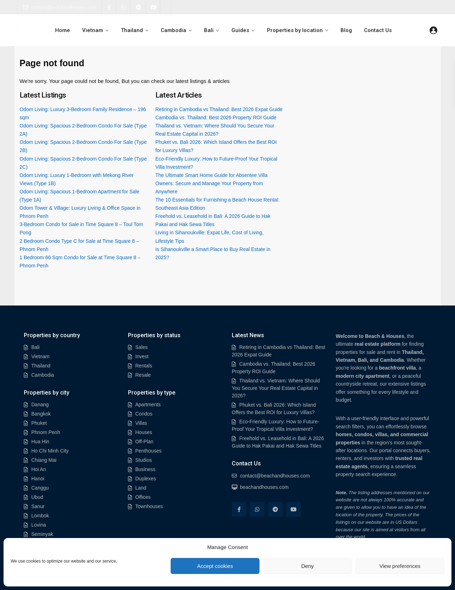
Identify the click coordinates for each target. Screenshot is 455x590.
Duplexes (145, 478)
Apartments (148, 404)
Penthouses (148, 451)
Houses (143, 432)
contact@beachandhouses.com (59, 7)
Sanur (37, 506)
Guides (240, 30)
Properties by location (294, 30)
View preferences (400, 566)
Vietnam (93, 30)
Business (145, 469)
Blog (345, 30)
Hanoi (37, 478)
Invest (142, 356)
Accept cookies (215, 566)
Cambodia (174, 30)
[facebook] (109, 7)
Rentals (143, 366)
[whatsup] (123, 7)
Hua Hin (40, 441)
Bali (209, 30)
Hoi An (38, 469)
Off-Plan (144, 441)
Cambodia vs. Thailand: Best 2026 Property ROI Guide (216, 117)
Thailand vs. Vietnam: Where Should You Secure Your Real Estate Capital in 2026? (276, 388)
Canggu (40, 488)
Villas (141, 423)
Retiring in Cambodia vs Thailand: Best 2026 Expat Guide (219, 109)
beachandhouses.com (264, 487)
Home (64, 30)
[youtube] (152, 7)
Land (140, 488)
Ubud (37, 497)
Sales (141, 347)
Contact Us (376, 30)
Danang (40, 404)
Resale (143, 375)
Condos (143, 414)
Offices (143, 497)
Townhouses (149, 506)
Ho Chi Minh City (50, 451)
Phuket (39, 423)
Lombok (40, 515)
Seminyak (42, 534)
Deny (307, 566)
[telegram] (138, 7)
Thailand (133, 30)
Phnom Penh (45, 432)
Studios (143, 460)
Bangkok (40, 414)
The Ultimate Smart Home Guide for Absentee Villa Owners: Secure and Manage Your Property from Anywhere (211, 183)
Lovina (38, 525)
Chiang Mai (44, 460)
